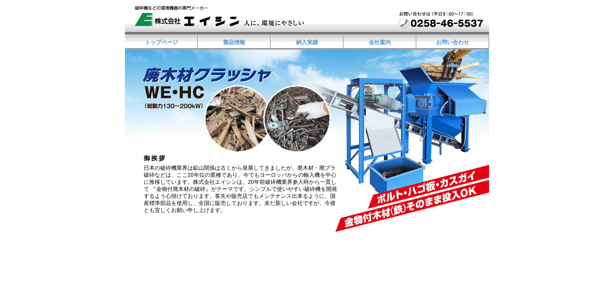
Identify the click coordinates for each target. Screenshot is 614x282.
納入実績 (307, 42)
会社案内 (380, 42)
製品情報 (234, 42)
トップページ (161, 42)
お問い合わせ (452, 42)
